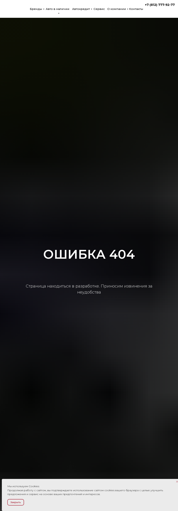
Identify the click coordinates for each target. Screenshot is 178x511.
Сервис (99, 9)
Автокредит (81, 9)
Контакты (136, 9)
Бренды (36, 9)
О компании (116, 9)
